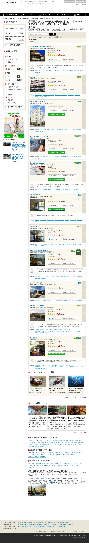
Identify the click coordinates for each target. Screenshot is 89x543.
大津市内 (60, 526)
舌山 (66, 444)
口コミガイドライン (67, 531)
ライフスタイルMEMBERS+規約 (72, 535)
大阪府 (48, 522)
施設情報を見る (55, 59)
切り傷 (36, 465)
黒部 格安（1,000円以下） (61, 95)
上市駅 (75, 300)
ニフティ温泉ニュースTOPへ (76, 432)
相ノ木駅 (48, 368)
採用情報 (83, 535)
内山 (33, 446)
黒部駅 (77, 189)
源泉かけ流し (32, 467)
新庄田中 (41, 440)
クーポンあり (48, 37)
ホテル (50, 455)
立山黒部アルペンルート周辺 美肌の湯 (61, 365)
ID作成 (84, 4)
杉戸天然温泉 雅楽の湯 (41, 478)
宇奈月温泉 (41, 446)
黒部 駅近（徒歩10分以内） (57, 129)
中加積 (38, 442)
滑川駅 (74, 244)
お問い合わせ (82, 531)
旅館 (67, 455)
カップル (81, 452)
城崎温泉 (35, 524)
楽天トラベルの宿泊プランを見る (56, 114)
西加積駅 (80, 300)
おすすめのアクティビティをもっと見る (74, 397)
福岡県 (66, 522)
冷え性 (46, 455)
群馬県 (39, 522)
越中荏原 (51, 440)
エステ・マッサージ (75, 455)
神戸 (64, 526)
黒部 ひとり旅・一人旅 (62, 70)
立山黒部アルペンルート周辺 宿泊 (43, 365)
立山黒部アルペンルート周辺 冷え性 (61, 329)
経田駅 (41, 131)
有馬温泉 (29, 524)
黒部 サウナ (71, 95)
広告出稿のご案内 (55, 531)
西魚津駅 (71, 70)
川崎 (23, 526)
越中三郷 (57, 440)
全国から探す (20, 28)
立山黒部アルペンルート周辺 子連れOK (44, 331)
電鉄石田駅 (72, 189)
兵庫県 (35, 522)
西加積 (42, 442)
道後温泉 (53, 524)
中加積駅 (65, 300)
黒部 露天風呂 (55, 276)
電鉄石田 (38, 444)
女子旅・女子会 (39, 455)
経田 (34, 444)
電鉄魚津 (80, 442)
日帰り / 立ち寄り (13, 59)
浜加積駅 (42, 245)
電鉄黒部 (44, 444)
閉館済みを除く (59, 37)
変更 (21, 33)
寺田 (67, 440)
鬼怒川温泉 (70, 524)
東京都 (44, 522)
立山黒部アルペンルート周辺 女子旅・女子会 (68, 366)
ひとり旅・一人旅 (69, 452)
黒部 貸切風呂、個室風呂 (66, 276)
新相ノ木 (80, 440)
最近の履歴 (81, 1)
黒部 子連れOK (52, 70)
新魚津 (30, 444)
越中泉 (71, 440)
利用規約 (62, 535)
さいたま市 (34, 526)
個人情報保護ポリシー (39, 535)
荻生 (54, 444)
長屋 (58, 444)
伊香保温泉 (47, 524)
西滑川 (47, 442)
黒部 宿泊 (37, 129)
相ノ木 (76, 440)
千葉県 (30, 522)
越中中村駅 (37, 72)
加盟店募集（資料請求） (42, 531)
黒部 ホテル (68, 129)
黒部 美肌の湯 (43, 189)
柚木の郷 (52, 482)
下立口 (79, 444)
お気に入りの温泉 (69, 1)
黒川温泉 (59, 524)
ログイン (78, 4)
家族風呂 (10, 100)
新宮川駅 (70, 300)
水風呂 (76, 452)
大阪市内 (48, 526)
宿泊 (29, 452)
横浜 (19, 526)
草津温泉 (20, 524)
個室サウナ (43, 457)
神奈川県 (20, 522)
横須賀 (27, 526)
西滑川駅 (37, 245)
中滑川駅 (79, 244)
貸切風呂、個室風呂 (33, 457)
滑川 (55, 442)
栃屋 (72, 444)
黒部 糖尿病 (50, 189)
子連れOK (31, 455)
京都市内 (54, 526)
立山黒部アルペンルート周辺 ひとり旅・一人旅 (65, 331)
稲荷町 (36, 440)
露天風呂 (51, 452)
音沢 (36, 446)
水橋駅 (79, 331)
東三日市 (50, 444)
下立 (83, 444)
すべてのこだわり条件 (15, 107)
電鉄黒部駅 (37, 278)
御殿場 (43, 526)
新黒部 (62, 444)
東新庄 (46, 440)
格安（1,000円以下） (42, 452)
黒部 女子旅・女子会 (59, 220)
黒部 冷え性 (37, 70)
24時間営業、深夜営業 (15, 89)
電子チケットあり (36, 37)
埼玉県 (26, 522)
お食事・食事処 (58, 452)
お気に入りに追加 (69, 59)
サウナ (33, 452)
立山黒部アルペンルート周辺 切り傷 (43, 329)
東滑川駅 (37, 221)
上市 (29, 442)
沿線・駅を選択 (15, 45)
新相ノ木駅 (37, 368)
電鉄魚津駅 (76, 70)
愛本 (29, 446)
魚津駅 (81, 70)
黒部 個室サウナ (58, 300)
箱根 (25, 524)
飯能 (39, 526)
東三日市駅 (43, 278)
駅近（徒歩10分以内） (59, 455)
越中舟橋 (62, 440)
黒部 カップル (44, 70)
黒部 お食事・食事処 (45, 129)
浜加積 (59, 442)
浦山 (75, 444)
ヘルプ (75, 531)
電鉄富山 (30, 440)
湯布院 (65, 524)
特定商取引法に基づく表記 (52, 535)
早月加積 (64, 442)
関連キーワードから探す (10, 528)
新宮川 (33, 442)
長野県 (57, 522)
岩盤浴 (10, 95)
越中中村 (70, 442)
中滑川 (51, 442)
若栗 (69, 444)
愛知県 (62, 522)
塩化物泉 (63, 465)
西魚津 (75, 442)
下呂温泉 (41, 524)
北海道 (53, 522)
